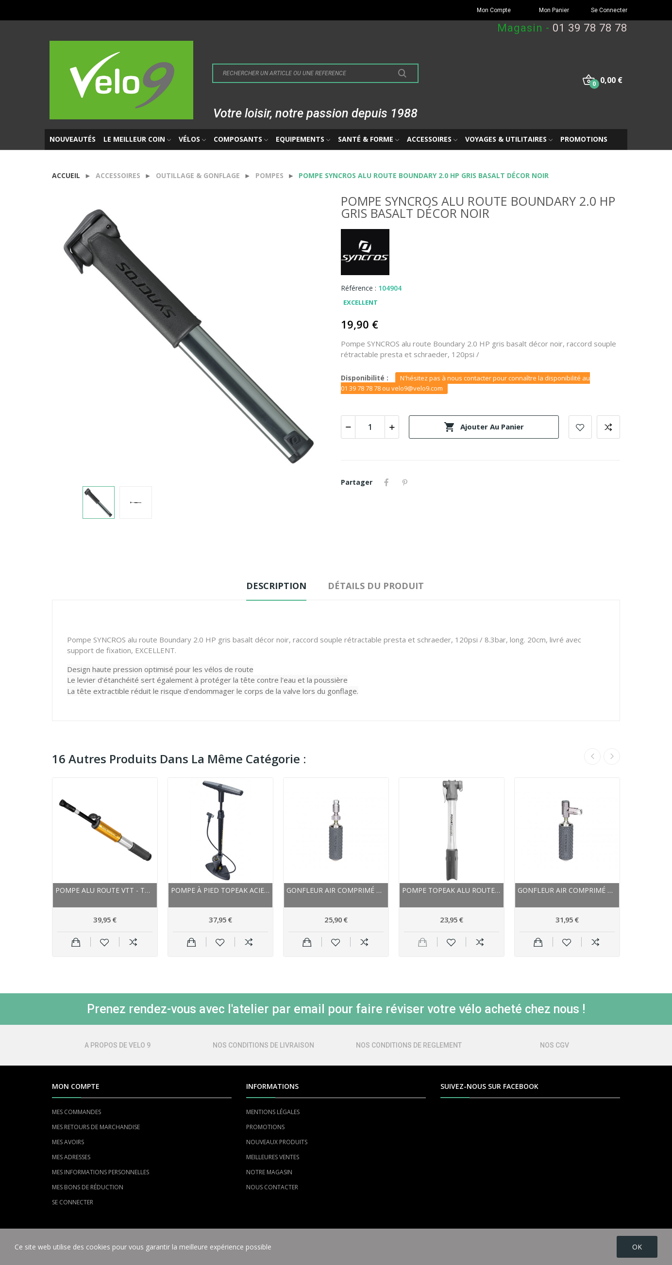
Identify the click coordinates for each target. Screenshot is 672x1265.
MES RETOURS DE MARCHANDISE (96, 1127)
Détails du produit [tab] (376, 585)
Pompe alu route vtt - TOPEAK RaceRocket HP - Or (104, 890)
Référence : (358, 288)
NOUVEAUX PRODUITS (276, 1142)
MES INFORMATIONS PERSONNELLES (100, 1172)
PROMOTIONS (265, 1127)
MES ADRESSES (71, 1157)
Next (612, 756)
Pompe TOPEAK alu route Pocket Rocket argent (451, 890)
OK (637, 1246)
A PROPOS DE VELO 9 (117, 1045)
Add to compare (608, 427)
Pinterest (405, 482)
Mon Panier (554, 10)
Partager (386, 482)
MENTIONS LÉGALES (273, 1112)
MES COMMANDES (76, 1112)
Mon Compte (494, 10)
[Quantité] (370, 427)
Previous (592, 756)
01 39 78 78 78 (590, 28)
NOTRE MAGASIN (269, 1172)
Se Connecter (609, 10)
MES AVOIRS (68, 1142)
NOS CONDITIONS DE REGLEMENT (409, 1045)
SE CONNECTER (72, 1202)
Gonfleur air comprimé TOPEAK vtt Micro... (336, 890)
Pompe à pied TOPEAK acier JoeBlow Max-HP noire (220, 890)
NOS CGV (554, 1045)
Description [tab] (276, 585)
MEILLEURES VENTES (272, 1157)
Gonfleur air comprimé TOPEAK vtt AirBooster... (567, 890)
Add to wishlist (580, 427)
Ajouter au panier (484, 427)
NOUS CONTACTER (272, 1187)
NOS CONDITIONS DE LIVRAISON (263, 1045)
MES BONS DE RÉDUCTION (87, 1187)
